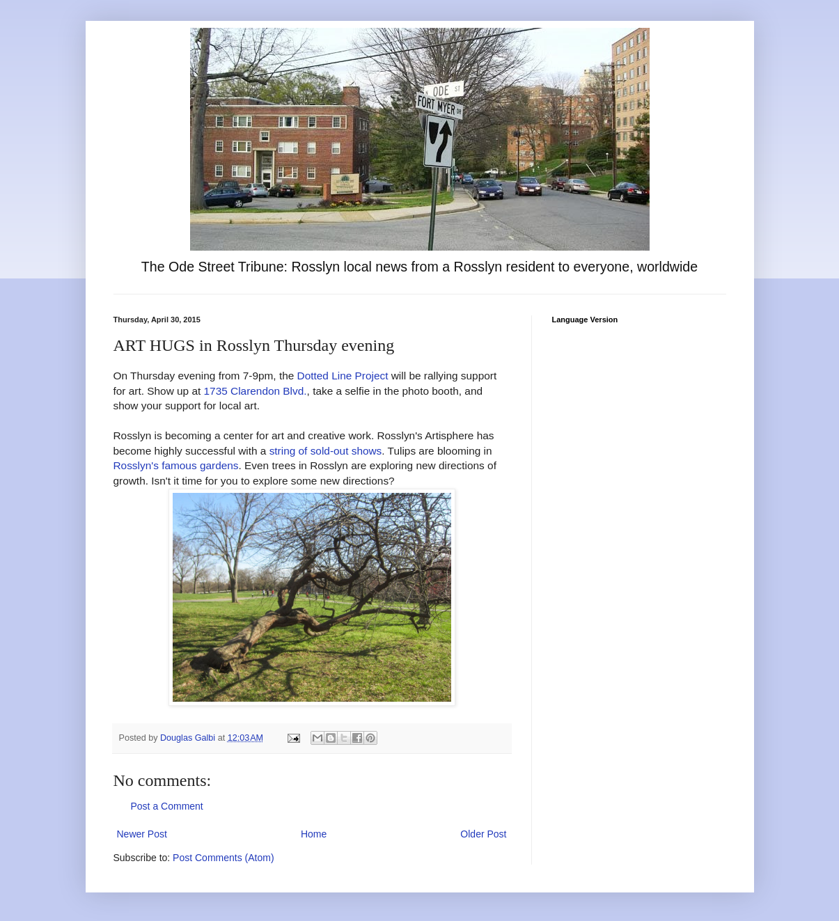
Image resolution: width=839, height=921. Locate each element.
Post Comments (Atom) (223, 857)
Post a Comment (167, 806)
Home (314, 834)
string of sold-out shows (325, 451)
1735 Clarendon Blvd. (255, 391)
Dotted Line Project (343, 375)
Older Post (483, 834)
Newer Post (142, 834)
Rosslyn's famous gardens (176, 465)
